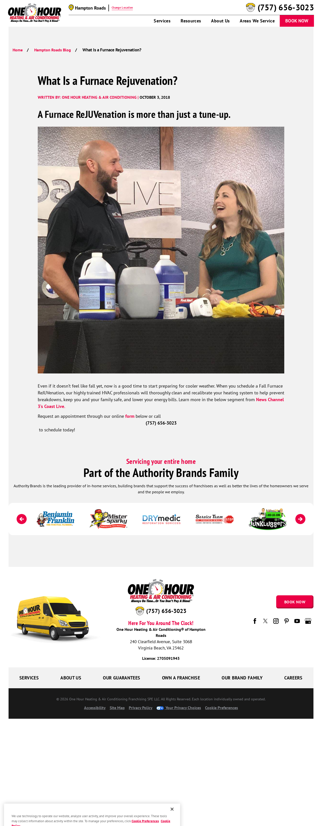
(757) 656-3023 (286, 8)
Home (18, 49)
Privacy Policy (140, 707)
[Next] (300, 519)
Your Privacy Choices (178, 707)
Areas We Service (257, 21)
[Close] (172, 818)
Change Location (122, 7)
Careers (293, 678)
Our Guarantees (121, 678)
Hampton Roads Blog (52, 49)
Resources (191, 21)
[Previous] (22, 519)
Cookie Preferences (221, 707)
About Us (220, 21)
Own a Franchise (181, 678)
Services (162, 21)
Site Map (117, 707)
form (129, 416)
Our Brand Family (242, 678)
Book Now (296, 21)
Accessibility (95, 707)
